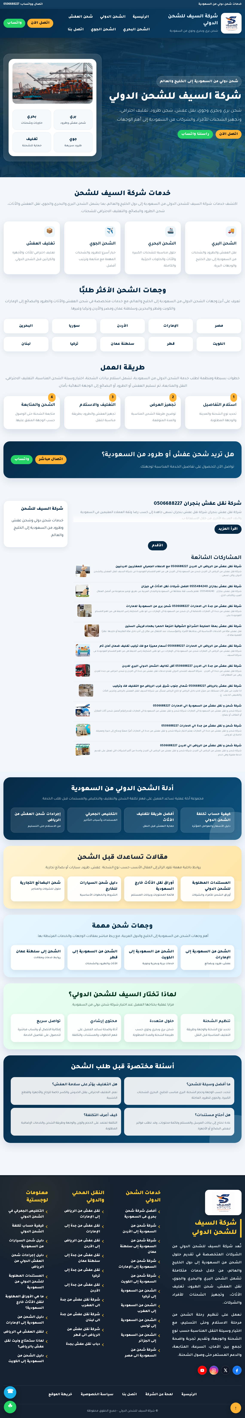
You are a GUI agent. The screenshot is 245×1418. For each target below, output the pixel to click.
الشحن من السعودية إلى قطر (94, 958)
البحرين (26, 326)
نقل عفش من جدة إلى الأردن (82, 1288)
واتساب (14, 23)
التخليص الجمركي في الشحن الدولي (26, 1214)
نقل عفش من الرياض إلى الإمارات (82, 1214)
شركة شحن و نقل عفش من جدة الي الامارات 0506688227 (201, 726)
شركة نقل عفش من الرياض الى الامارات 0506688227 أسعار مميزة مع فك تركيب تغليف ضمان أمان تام (170, 646)
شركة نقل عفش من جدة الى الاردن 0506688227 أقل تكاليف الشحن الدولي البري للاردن (182, 666)
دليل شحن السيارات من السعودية (26, 1244)
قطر (171, 344)
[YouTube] (202, 1370)
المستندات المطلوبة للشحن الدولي (207, 889)
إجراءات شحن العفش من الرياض (37, 820)
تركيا (74, 344)
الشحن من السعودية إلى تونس (138, 1323)
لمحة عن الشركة (159, 1394)
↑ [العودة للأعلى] (235, 1408)
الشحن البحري (136, 30)
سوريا (74, 326)
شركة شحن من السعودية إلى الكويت (138, 1279)
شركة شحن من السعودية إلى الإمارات (137, 1264)
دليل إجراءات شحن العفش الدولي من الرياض (27, 1261)
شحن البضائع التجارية (37, 886)
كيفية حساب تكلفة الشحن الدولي (207, 820)
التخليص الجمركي (94, 817)
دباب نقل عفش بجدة (83, 1344)
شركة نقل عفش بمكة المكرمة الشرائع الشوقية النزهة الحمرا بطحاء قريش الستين (183, 626)
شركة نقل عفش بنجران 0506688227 (198, 504)
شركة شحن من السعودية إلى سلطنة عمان (138, 1246)
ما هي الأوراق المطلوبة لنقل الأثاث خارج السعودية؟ (24, 1302)
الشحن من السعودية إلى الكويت (151, 958)
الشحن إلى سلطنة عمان (37, 955)
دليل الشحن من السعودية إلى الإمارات (25, 1320)
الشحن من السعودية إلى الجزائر (138, 1338)
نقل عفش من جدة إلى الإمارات (82, 1229)
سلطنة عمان (122, 344)
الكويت (219, 344)
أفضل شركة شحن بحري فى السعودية (140, 1214)
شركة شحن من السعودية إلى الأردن (139, 1229)
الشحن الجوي (103, 30)
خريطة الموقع (60, 1394)
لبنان (26, 344)
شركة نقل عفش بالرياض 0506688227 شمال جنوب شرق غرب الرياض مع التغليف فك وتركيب (177, 686)
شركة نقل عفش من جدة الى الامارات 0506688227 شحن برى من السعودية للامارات (184, 606)
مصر (219, 326)
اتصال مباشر (51, 459)
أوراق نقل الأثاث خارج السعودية (151, 889)
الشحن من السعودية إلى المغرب (138, 1308)
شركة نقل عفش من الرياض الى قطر (83, 1332)
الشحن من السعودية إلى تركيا (138, 1294)
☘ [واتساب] (10, 1407)
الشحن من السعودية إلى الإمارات (207, 958)
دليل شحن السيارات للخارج (94, 889)
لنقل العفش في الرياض (23, 1332)
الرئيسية (141, 17)
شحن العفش (80, 17)
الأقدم (157, 546)
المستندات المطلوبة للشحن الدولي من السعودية (26, 1282)
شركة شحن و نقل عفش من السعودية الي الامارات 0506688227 (197, 706)
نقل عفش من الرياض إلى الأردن (82, 1244)
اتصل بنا (76, 30)
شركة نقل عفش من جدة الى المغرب (80, 1303)
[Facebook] (237, 1370)
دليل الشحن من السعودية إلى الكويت (26, 1359)
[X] (225, 1370)
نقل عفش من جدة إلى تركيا (82, 1273)
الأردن (122, 326)
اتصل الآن (40, 23)
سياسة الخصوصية (97, 1394)
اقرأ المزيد (228, 529)
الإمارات (170, 326)
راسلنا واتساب (195, 134)
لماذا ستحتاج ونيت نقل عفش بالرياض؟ (24, 1344)
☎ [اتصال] (10, 1392)
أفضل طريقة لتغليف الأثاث (151, 820)
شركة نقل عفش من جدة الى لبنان (80, 1317)
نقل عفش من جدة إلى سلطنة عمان (82, 1258)
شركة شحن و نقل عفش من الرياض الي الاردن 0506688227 (201, 745)
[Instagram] (213, 1370)
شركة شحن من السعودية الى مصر (140, 1353)
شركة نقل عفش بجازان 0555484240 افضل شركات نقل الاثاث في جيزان (191, 586)
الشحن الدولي (113, 17)
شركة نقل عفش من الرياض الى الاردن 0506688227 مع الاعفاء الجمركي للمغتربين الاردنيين (179, 566)
